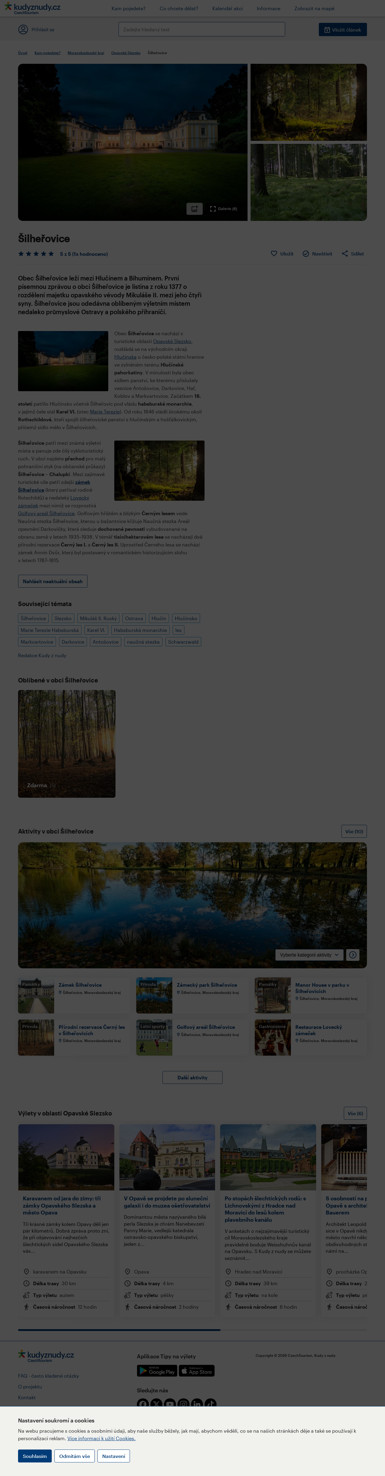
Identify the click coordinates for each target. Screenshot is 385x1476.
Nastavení (113, 1456)
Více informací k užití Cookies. (101, 1438)
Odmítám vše (74, 1456)
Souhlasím (35, 1456)
